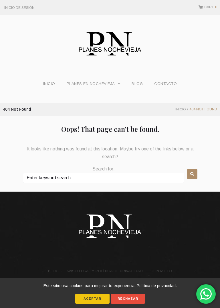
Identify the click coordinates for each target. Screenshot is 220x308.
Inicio (180, 109)
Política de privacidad (156, 285)
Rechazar (128, 298)
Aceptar (92, 298)
